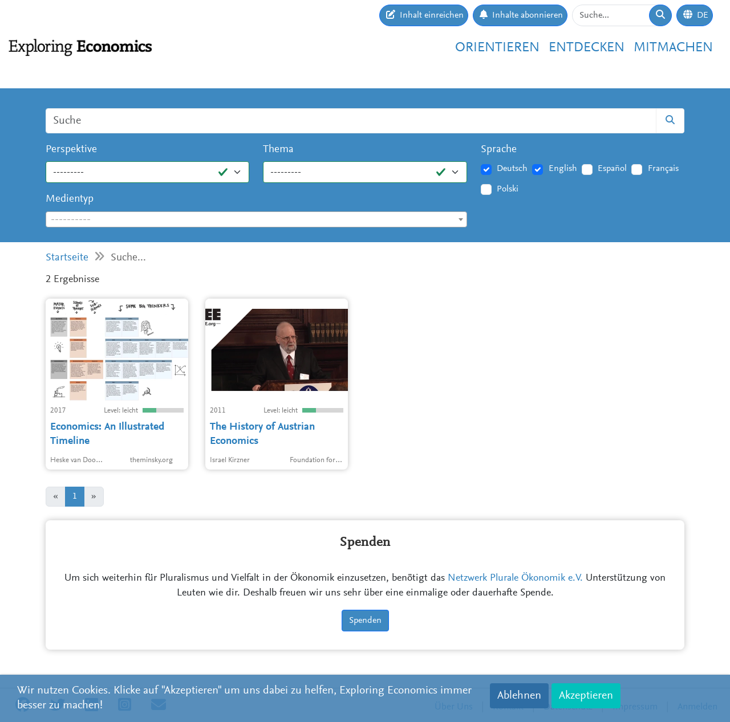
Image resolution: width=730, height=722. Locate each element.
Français (663, 168)
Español (612, 168)
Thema (278, 149)
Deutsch (512, 168)
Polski (507, 189)
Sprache (499, 149)
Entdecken (586, 48)
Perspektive (71, 149)
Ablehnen (519, 695)
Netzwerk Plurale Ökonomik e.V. (515, 578)
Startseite (67, 257)
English (563, 168)
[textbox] (256, 220)
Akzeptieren (586, 695)
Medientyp (70, 199)
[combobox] (256, 219)
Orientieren (497, 48)
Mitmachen (673, 48)
